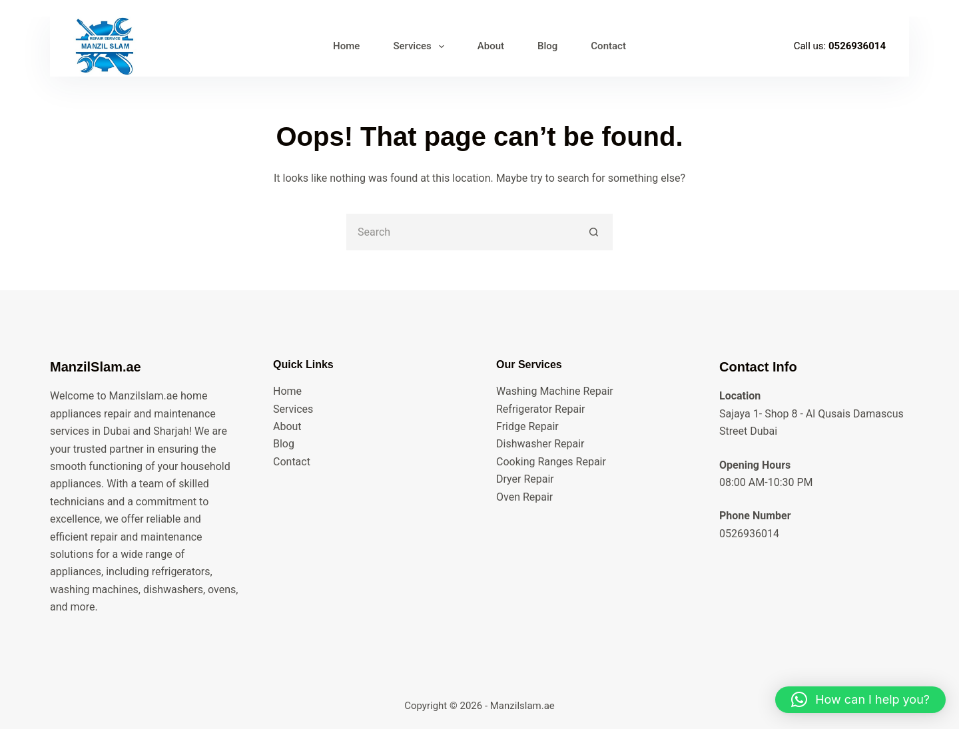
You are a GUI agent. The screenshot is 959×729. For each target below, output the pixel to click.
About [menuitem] (491, 46)
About (287, 426)
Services (293, 409)
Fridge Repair (527, 426)
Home (287, 391)
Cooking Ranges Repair (551, 461)
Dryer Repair (525, 479)
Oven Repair (524, 497)
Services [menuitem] (421, 47)
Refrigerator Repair (540, 409)
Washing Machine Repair (554, 391)
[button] (860, 699)
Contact (291, 461)
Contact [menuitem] (608, 46)
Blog (283, 443)
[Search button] (594, 232)
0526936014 (857, 46)
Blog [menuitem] (547, 46)
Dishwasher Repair (540, 443)
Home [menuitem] (346, 46)
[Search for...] (461, 232)
